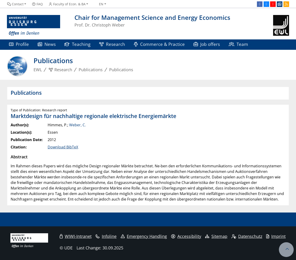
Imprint (276, 236)
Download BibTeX (63, 147)
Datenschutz (246, 236)
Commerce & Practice (159, 44)
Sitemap (216, 236)
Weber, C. (77, 124)
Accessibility (186, 236)
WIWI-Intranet (76, 236)
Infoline (106, 236)
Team (238, 44)
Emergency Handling (144, 236)
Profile (19, 44)
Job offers (207, 44)
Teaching (77, 44)
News (47, 44)
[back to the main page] (281, 25)
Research (112, 44)
